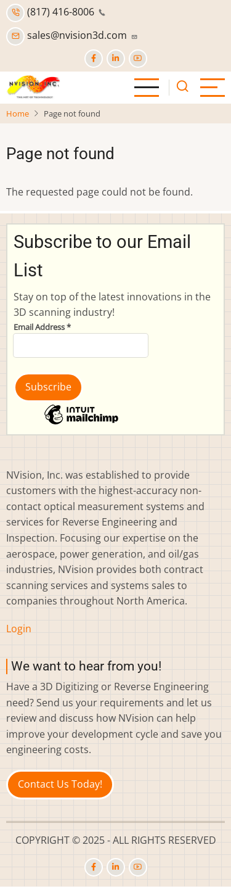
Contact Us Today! (60, 784)
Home (17, 113)
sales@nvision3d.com (72, 35)
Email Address (42, 326)
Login (18, 628)
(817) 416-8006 (55, 12)
